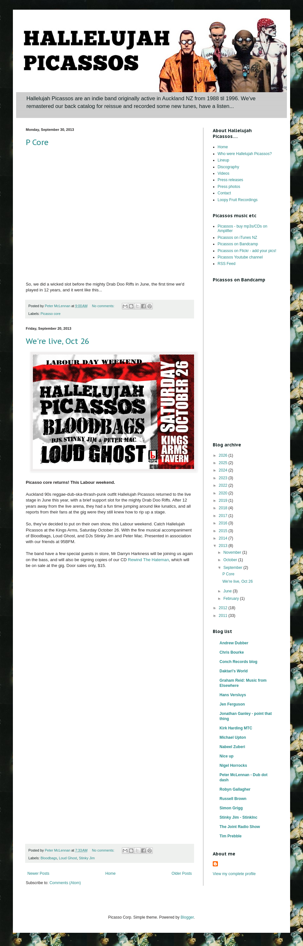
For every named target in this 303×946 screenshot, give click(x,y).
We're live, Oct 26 (57, 341)
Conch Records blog (238, 661)
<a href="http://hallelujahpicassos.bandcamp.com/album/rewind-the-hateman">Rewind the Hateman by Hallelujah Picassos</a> (82, 708)
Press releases (230, 180)
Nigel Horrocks (233, 765)
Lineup (223, 160)
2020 (224, 493)
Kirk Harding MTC (236, 728)
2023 (224, 478)
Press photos (229, 186)
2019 (224, 500)
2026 (224, 455)
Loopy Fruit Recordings (238, 200)
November (232, 552)
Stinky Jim (87, 858)
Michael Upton (233, 737)
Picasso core (51, 314)
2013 (224, 545)
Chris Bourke (232, 652)
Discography (228, 167)
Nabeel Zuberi (232, 747)
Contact (224, 193)
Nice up (226, 756)
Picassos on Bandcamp (238, 244)
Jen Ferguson (232, 704)
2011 (224, 615)
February (231, 598)
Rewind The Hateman (148, 559)
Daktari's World (234, 671)
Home (110, 873)
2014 (224, 538)
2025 (224, 463)
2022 (224, 485)
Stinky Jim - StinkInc (238, 817)
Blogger (187, 917)
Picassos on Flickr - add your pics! (247, 251)
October (230, 560)
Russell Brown (233, 798)
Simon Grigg (231, 808)
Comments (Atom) (65, 883)
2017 (224, 515)
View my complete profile (234, 874)
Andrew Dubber (234, 643)
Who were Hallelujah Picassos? (245, 153)
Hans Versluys (233, 695)
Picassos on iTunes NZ (237, 237)
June (228, 591)
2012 (224, 608)
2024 (224, 470)
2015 (224, 531)
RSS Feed (226, 263)
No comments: (103, 306)
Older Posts (181, 873)
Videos (223, 173)
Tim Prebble (230, 836)
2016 (224, 523)
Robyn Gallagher (235, 789)
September (233, 567)
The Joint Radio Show (240, 826)
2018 (224, 508)
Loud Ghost (68, 858)
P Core (37, 142)
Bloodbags (49, 858)
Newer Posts (38, 873)
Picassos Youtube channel (240, 257)
